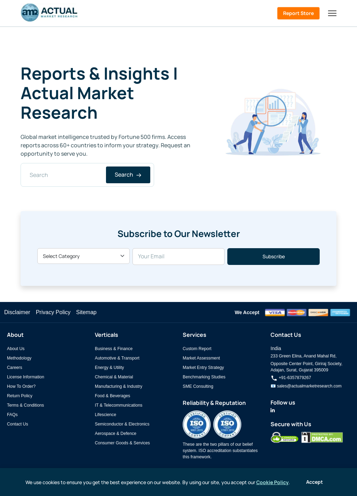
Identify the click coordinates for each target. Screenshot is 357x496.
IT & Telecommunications (118, 405)
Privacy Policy (53, 312)
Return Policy (19, 395)
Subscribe (274, 256)
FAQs (12, 414)
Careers (14, 367)
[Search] (87, 174)
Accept (314, 482)
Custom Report (197, 348)
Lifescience (105, 414)
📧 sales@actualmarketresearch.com (306, 386)
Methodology (19, 358)
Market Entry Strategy (203, 367)
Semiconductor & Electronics (122, 424)
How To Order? (21, 386)
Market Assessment (201, 358)
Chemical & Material (114, 377)
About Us (15, 348)
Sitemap (86, 312)
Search (128, 174)
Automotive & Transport (117, 358)
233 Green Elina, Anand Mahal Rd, (303, 356)
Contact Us (17, 424)
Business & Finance (113, 348)
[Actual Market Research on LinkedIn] (273, 410)
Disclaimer (17, 312)
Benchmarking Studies (204, 377)
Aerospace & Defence (115, 433)
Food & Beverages (112, 395)
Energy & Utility (109, 367)
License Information (25, 377)
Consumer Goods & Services (122, 443)
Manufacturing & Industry (118, 386)
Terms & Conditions (25, 405)
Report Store (298, 13)
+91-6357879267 (291, 377)
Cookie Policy (272, 482)
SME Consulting (198, 386)
